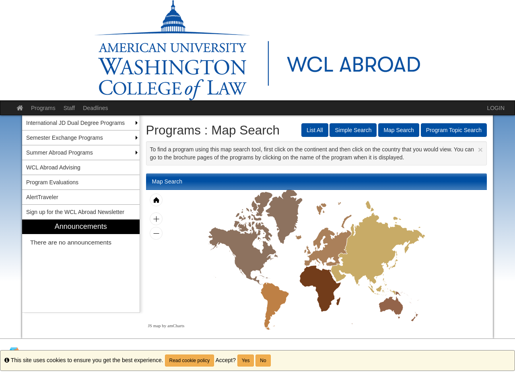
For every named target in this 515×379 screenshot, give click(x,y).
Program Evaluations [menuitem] (52, 182)
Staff (69, 108)
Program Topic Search (454, 130)
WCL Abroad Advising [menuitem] (53, 167)
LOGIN (496, 108)
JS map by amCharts (166, 325)
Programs (43, 108)
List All (315, 130)
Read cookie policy (189, 360)
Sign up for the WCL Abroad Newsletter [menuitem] (75, 212)
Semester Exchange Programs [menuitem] (64, 137)
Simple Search (353, 130)
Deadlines (95, 108)
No (263, 360)
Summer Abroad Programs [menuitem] (59, 152)
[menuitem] (81, 266)
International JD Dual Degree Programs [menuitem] (75, 123)
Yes (246, 360)
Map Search (398, 130)
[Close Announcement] (480, 149)
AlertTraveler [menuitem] (42, 197)
